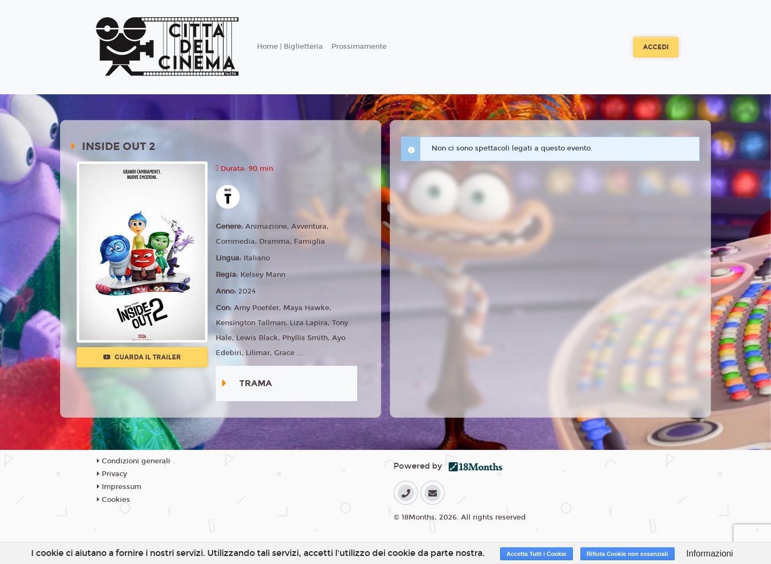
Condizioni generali (133, 461)
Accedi (656, 47)
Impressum (119, 487)
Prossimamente (359, 46)
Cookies (113, 499)
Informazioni (709, 553)
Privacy (112, 474)
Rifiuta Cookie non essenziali (627, 554)
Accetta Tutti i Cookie (536, 554)
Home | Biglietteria (290, 46)
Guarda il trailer (142, 357)
